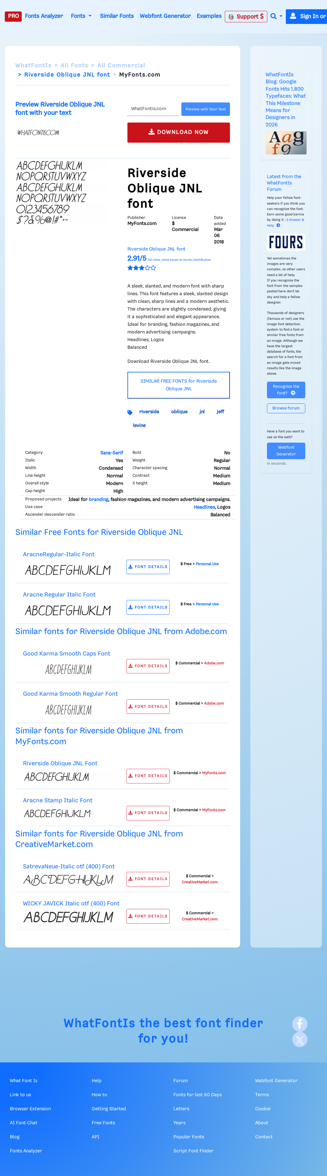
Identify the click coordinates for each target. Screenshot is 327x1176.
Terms (262, 1094)
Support (246, 16)
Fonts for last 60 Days (197, 1094)
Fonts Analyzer (44, 16)
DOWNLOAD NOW (178, 132)
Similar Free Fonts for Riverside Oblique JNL (99, 532)
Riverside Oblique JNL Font (60, 763)
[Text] (153, 109)
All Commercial (121, 66)
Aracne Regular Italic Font (59, 595)
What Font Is (23, 1080)
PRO (13, 16)
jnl (202, 412)
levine (139, 425)
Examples (209, 16)
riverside (149, 412)
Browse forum (286, 408)
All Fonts (74, 66)
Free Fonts (103, 1123)
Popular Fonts (188, 1137)
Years (179, 1123)
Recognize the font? (286, 390)
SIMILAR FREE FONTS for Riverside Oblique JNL (179, 385)
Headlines (204, 507)
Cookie (262, 1109)
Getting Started (109, 1109)
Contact (264, 1137)
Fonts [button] (79, 16)
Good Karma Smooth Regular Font (70, 694)
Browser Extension (30, 1109)
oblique (179, 412)
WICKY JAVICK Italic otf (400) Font (71, 904)
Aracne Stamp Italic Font (57, 801)
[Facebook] (300, 1024)
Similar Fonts (117, 16)
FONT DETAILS (148, 567)
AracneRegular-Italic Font (59, 554)
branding (98, 499)
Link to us (20, 1094)
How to (99, 1094)
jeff (220, 412)
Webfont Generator (165, 16)
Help (97, 1080)
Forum (180, 1080)
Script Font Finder (193, 1151)
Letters (181, 1109)
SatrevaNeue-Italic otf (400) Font (69, 867)
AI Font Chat (23, 1123)
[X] (300, 1039)
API (95, 1137)
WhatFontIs (33, 66)
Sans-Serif (111, 453)
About (261, 1123)
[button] (276, 16)
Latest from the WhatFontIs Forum (284, 183)
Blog (14, 1137)
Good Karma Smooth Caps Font (66, 654)
